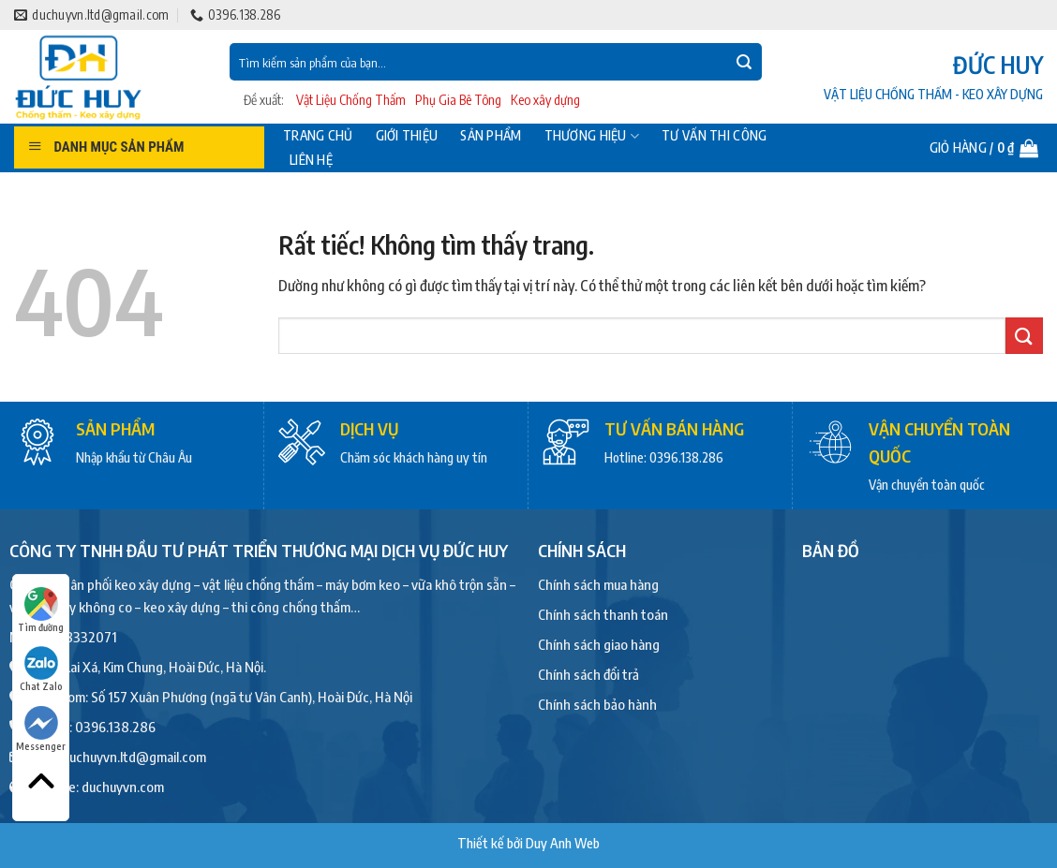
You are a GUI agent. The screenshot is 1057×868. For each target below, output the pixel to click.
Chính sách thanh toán (603, 614)
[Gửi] (744, 62)
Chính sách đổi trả (588, 674)
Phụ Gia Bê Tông (458, 100)
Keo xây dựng (545, 100)
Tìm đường (41, 610)
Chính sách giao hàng (599, 644)
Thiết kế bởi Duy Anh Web (528, 842)
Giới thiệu (407, 135)
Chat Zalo (41, 669)
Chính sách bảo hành (597, 704)
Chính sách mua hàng (598, 584)
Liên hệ (311, 160)
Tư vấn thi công (714, 135)
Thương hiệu (592, 136)
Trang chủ (318, 135)
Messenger (41, 729)
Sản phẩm (490, 135)
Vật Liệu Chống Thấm (351, 100)
